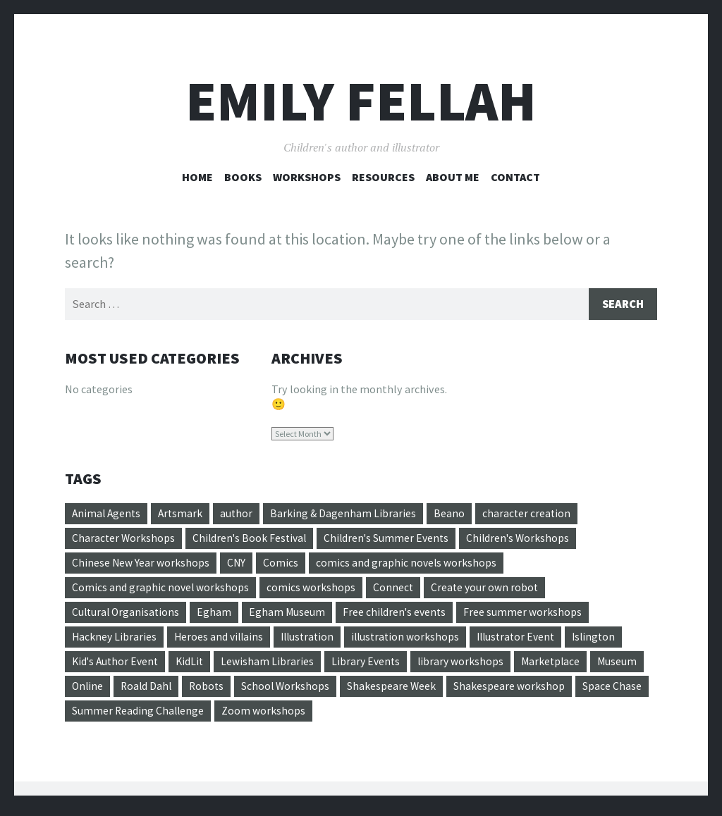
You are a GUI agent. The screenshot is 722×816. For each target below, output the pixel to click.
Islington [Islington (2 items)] (611, 640)
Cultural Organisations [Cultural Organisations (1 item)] (127, 616)
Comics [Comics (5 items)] (283, 565)
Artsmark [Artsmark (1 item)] (184, 514)
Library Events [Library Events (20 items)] (374, 666)
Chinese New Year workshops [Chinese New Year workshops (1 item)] (142, 565)
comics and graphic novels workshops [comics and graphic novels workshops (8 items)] (410, 565)
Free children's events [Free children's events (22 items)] (400, 616)
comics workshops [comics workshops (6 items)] (314, 590)
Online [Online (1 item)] (146, 691)
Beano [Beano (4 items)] (454, 514)
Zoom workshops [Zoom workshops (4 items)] (343, 717)
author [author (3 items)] (240, 514)
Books (243, 177)
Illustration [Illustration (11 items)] (314, 640)
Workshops (307, 177)
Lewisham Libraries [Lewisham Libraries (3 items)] (275, 666)
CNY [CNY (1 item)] (238, 565)
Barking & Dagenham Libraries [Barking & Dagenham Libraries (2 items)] (348, 514)
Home (197, 177)
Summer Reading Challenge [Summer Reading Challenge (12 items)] (216, 717)
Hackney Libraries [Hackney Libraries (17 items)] (115, 640)
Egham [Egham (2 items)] (217, 616)
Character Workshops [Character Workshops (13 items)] (124, 540)
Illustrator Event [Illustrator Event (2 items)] (530, 640)
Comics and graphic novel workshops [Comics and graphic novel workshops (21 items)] (162, 590)
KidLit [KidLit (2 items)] (195, 666)
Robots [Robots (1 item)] (269, 691)
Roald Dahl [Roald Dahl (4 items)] (206, 691)
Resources (383, 177)
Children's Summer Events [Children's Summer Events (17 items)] (393, 540)
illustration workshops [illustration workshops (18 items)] (415, 640)
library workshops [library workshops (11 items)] (471, 666)
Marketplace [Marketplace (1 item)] (563, 666)
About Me (452, 177)
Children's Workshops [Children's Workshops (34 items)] (528, 540)
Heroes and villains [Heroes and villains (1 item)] (222, 640)
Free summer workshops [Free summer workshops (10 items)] (530, 616)
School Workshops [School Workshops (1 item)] (349, 691)
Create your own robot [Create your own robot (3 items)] (490, 590)
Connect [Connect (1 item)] (397, 590)
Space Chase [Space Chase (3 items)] (101, 717)
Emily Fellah (361, 101)
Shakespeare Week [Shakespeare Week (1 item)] (456, 691)
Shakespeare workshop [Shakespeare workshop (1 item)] (575, 691)
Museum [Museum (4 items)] (92, 691)
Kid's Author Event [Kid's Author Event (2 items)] (117, 666)
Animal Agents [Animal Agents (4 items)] (107, 514)
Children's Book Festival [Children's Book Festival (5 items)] (253, 540)
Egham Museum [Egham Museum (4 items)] (290, 616)
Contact (515, 177)
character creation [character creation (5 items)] (532, 514)
